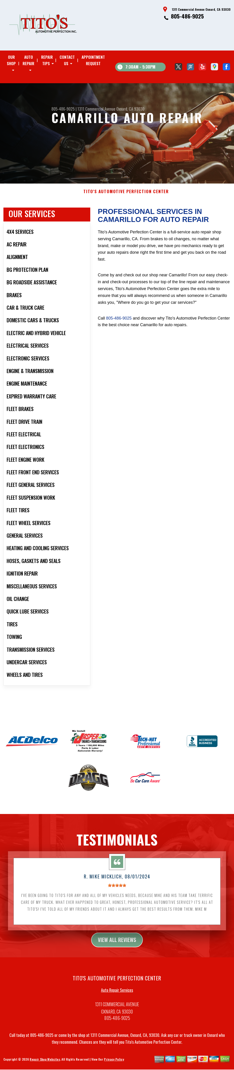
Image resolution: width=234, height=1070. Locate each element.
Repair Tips (47, 60)
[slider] (117, 889)
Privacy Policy (114, 1063)
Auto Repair (28, 60)
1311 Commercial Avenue (96, 109)
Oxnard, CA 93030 (130, 109)
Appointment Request (93, 60)
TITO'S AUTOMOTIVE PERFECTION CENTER (126, 195)
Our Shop (11, 60)
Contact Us (67, 60)
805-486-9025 (187, 16)
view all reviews (117, 943)
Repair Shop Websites (45, 1063)
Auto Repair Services (117, 994)
